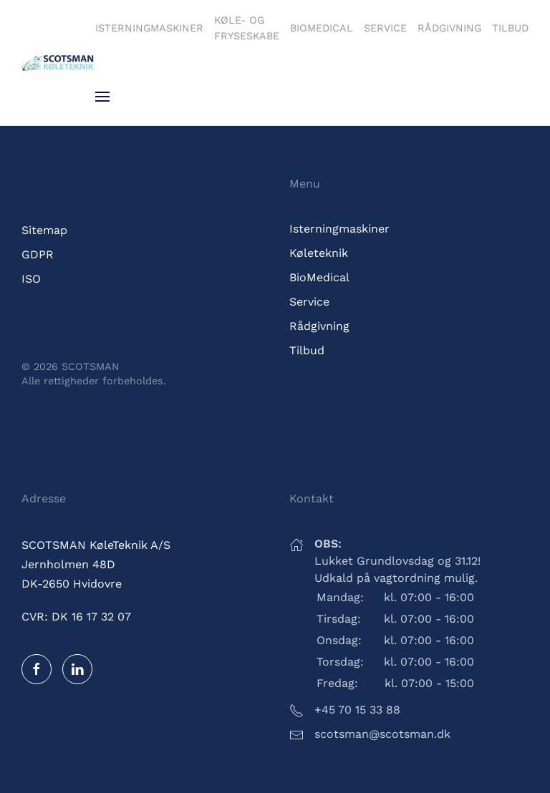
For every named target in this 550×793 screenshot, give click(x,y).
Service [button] (385, 28)
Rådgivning (449, 28)
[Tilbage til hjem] (58, 63)
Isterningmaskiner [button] (149, 28)
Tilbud (510, 28)
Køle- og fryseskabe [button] (246, 28)
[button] (102, 96)
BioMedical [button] (321, 28)
